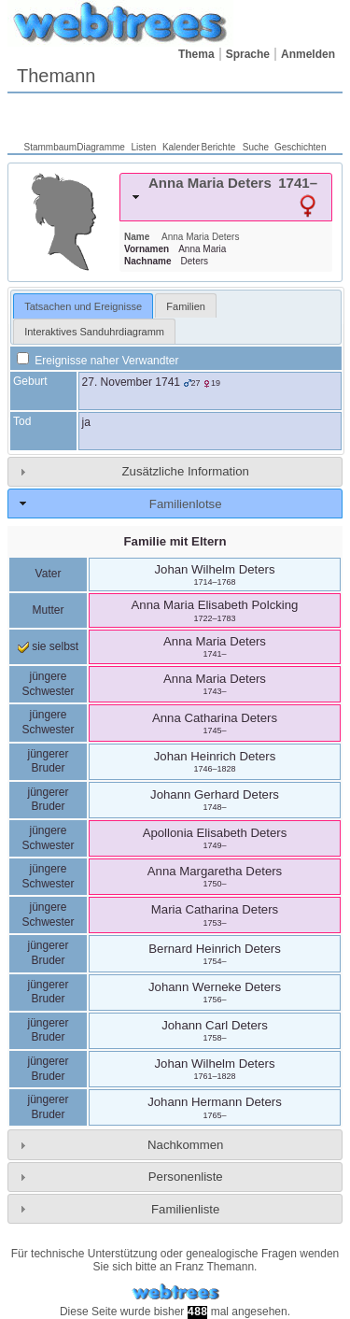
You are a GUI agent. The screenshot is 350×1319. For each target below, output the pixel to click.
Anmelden (308, 54)
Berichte (219, 147)
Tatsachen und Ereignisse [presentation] (83, 306)
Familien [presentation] (185, 306)
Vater (48, 573)
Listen (144, 147)
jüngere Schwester (47, 684)
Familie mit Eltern (175, 541)
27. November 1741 (131, 382)
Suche (256, 147)
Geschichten (300, 147)
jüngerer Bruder (47, 761)
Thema (196, 54)
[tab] (225, 197)
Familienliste (185, 1209)
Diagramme (101, 147)
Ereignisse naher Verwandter (97, 360)
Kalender (181, 147)
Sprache (248, 54)
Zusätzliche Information (185, 471)
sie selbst (48, 646)
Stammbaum (50, 147)
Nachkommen (185, 1145)
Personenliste (185, 1177)
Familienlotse (185, 504)
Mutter (47, 610)
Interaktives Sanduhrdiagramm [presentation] (94, 331)
